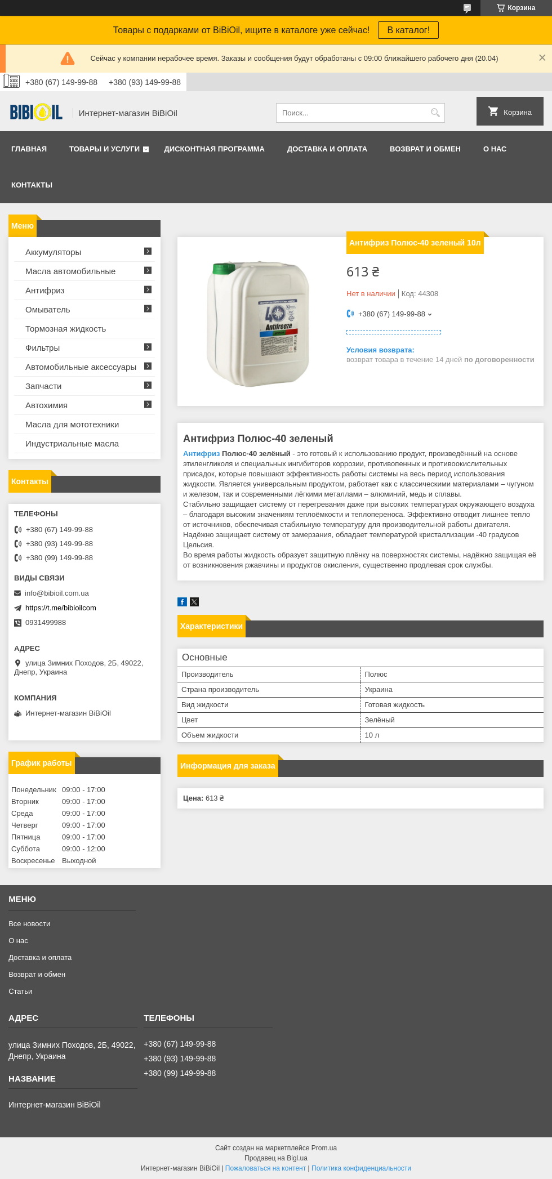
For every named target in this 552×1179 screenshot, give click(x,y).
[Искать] (435, 113)
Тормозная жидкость (65, 328)
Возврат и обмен (425, 149)
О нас (495, 149)
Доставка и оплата (327, 149)
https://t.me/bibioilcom (60, 608)
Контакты (31, 185)
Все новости (29, 923)
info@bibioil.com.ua (57, 593)
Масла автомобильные (70, 271)
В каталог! (408, 30)
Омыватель (47, 309)
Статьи (20, 991)
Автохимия (46, 405)
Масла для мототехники (72, 424)
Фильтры (42, 347)
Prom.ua (324, 1148)
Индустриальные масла (72, 443)
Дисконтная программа (214, 149)
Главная (29, 149)
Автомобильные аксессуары (80, 367)
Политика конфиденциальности (361, 1168)
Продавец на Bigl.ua (276, 1158)
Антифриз (201, 453)
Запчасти (43, 386)
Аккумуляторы (53, 252)
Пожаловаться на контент (265, 1168)
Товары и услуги (104, 149)
